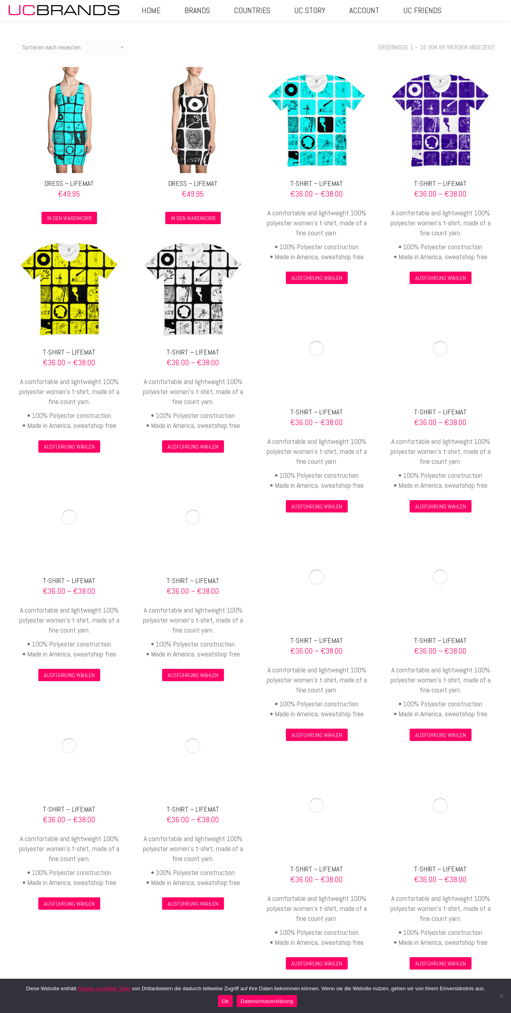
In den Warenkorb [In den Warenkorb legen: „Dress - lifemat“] (69, 218)
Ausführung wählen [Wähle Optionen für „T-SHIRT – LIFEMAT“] (316, 278)
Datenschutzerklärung (267, 1001)
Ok (225, 1001)
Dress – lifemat (69, 183)
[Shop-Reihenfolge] (72, 47)
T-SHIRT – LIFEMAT (316, 183)
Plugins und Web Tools (104, 988)
